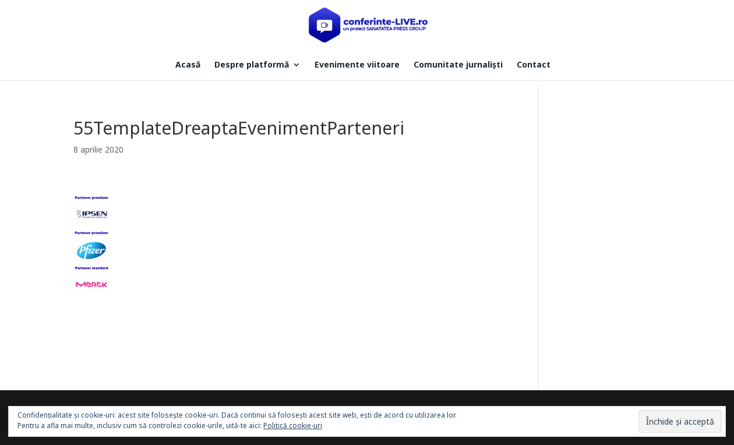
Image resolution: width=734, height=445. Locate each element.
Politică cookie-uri (292, 425)
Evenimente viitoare (357, 65)
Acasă (187, 65)
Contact (533, 65)
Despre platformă (251, 65)
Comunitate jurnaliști (458, 65)
